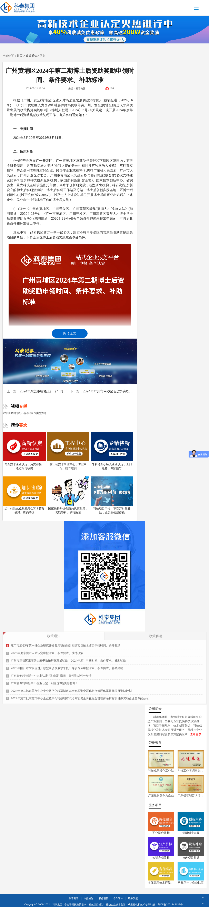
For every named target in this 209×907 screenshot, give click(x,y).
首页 (19, 56)
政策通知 (31, 56)
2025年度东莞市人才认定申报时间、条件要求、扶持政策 (47, 650)
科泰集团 (57, 904)
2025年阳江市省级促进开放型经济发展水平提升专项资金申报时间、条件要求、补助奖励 (67, 666)
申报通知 (88, 898)
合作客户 (118, 898)
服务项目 (103, 898)
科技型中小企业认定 (191, 882)
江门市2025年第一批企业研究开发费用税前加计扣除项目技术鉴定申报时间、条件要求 (65, 643)
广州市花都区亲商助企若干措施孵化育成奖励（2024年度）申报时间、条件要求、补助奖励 (68, 658)
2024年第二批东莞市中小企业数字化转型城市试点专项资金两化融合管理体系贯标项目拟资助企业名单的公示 (80, 696)
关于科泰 (74, 898)
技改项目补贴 (190, 857)
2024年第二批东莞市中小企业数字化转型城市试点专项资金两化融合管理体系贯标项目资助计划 (71, 688)
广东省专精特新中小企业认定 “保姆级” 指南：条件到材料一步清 (51, 673)
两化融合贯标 (161, 833)
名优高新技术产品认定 (162, 882)
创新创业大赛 (190, 833)
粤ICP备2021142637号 (170, 904)
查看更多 (195, 734)
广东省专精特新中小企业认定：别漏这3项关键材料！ (44, 681)
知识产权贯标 (161, 857)
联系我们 (133, 898)
